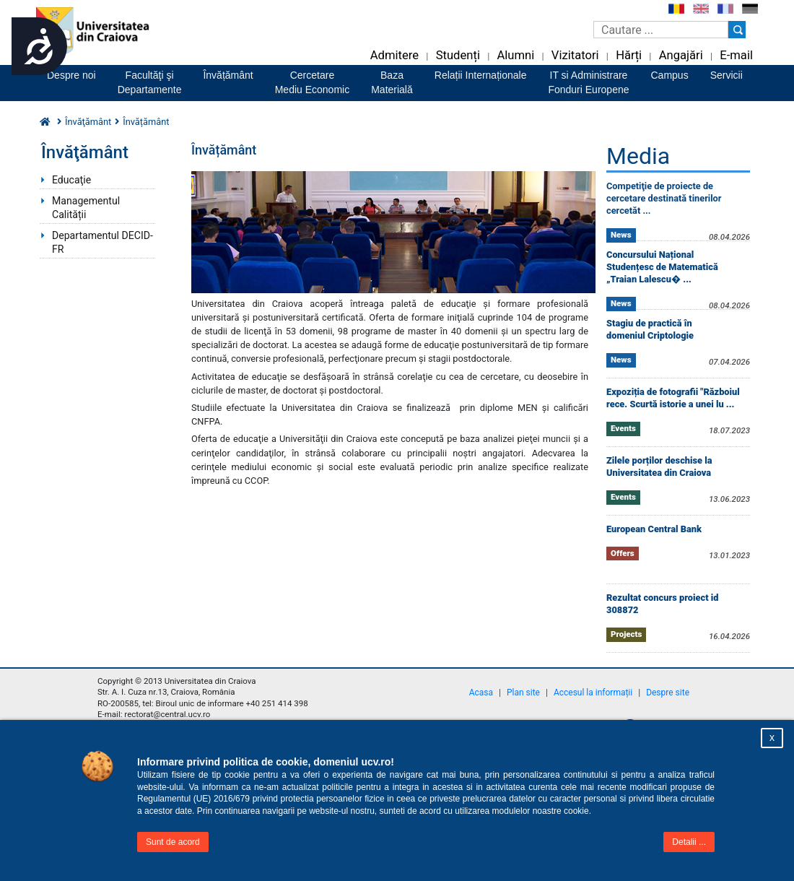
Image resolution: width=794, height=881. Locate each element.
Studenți (458, 55)
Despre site (667, 692)
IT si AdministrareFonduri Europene (588, 82)
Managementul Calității (86, 207)
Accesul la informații (593, 692)
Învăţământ (88, 121)
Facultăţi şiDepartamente (150, 82)
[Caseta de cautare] (660, 29)
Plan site (523, 692)
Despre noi (71, 75)
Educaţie (71, 180)
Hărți (629, 55)
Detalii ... (689, 842)
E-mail (736, 55)
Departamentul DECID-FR (102, 242)
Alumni (515, 55)
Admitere (394, 55)
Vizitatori (575, 55)
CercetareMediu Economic (312, 82)
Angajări (681, 55)
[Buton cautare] (737, 29)
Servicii (726, 75)
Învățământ (228, 75)
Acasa (481, 692)
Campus (670, 75)
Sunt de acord (173, 842)
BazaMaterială (392, 82)
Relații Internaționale (481, 75)
